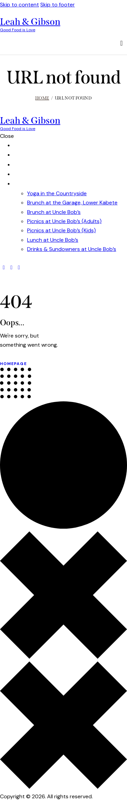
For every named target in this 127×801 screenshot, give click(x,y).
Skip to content (19, 4)
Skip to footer (57, 4)
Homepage (13, 363)
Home (42, 98)
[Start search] (121, 43)
